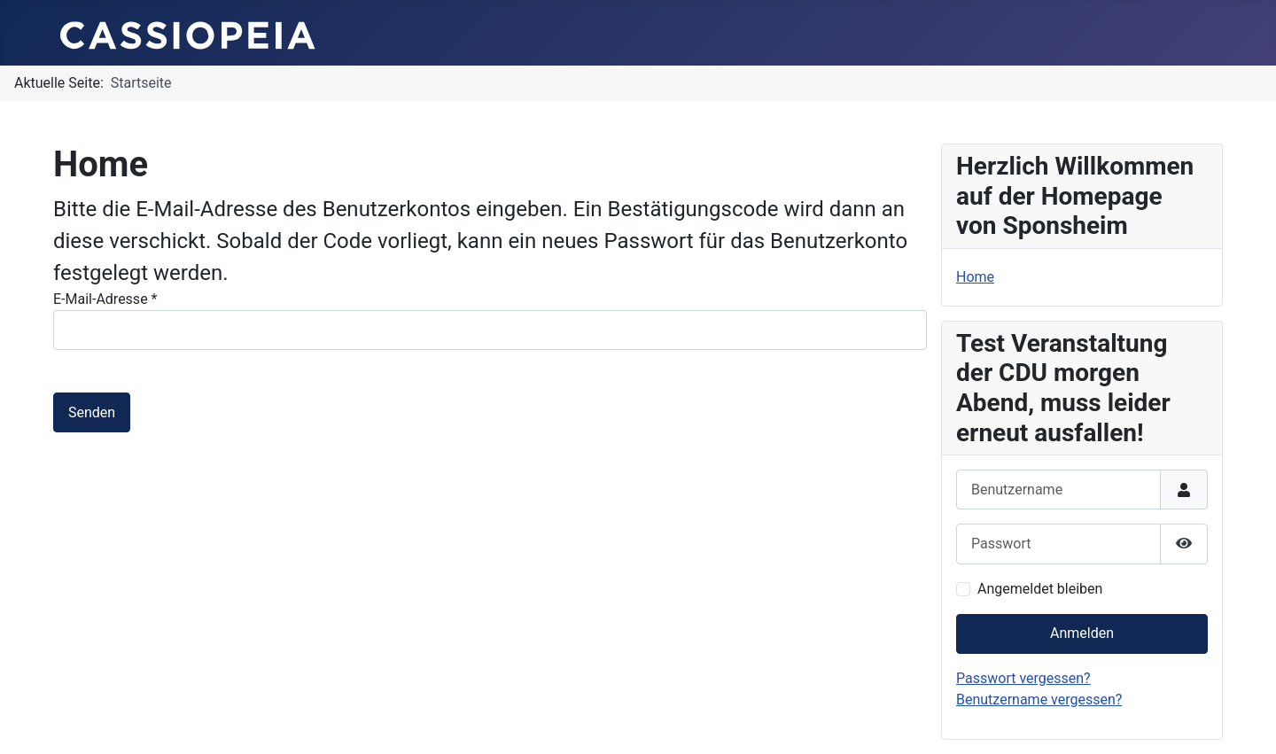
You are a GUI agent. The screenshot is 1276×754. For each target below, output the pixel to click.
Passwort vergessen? (1023, 678)
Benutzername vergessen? (1039, 699)
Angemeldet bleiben (1039, 588)
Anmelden (1082, 633)
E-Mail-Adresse (105, 299)
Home (975, 276)
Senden (91, 412)
